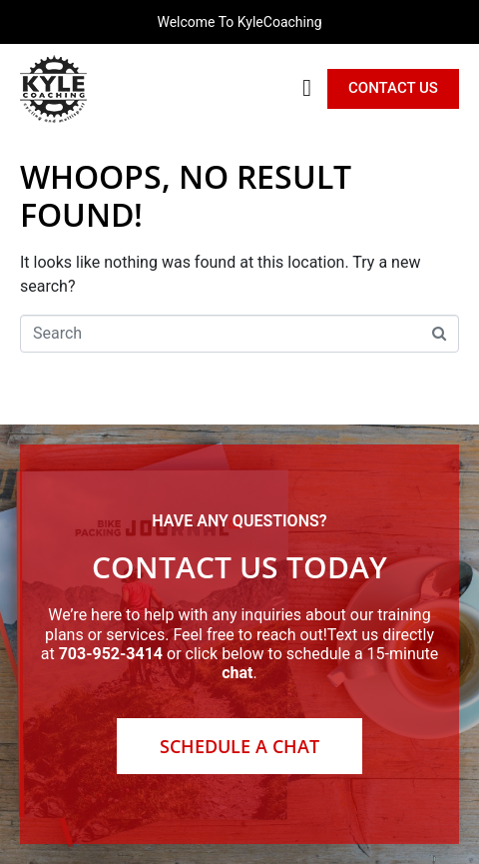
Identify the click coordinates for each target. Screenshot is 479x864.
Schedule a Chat (239, 746)
